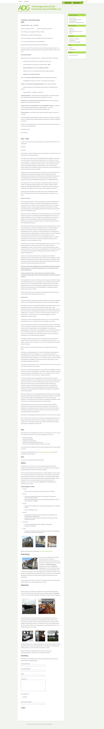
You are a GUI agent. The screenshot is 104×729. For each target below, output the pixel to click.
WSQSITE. (50, 726)
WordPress (44, 726)
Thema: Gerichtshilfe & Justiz (75, 19)
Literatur (71, 47)
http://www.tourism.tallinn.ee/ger (46, 551)
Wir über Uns (72, 30)
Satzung (71, 33)
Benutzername (63, 2)
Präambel (71, 28)
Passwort (72, 2)
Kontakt (20, 1)
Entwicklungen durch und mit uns (76, 31)
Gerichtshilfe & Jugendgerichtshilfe (76, 22)
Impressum (26, 1)
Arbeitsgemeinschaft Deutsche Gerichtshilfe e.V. (39, 7)
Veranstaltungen (72, 49)
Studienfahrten (72, 40)
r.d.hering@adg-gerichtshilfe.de (44, 452)
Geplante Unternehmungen (74, 41)
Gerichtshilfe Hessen (73, 55)
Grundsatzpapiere (72, 21)
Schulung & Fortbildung (74, 38)
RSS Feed (86, 2)
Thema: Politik (72, 18)
